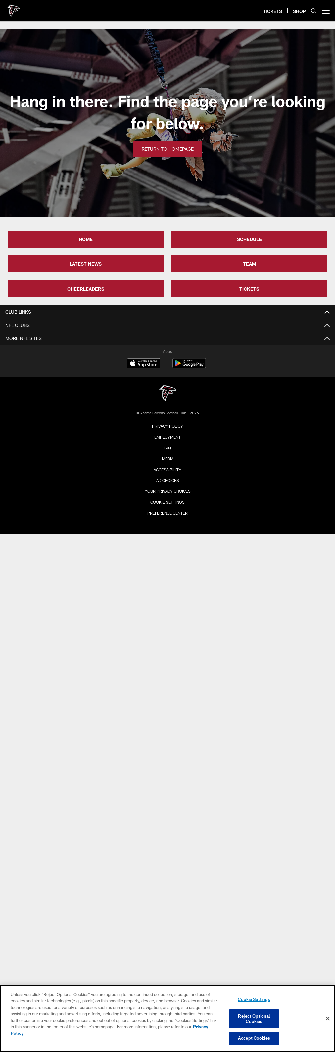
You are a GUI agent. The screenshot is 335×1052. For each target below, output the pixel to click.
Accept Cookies (254, 1038)
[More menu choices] (326, 11)
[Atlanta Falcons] (167, 393)
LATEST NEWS (86, 264)
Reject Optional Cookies (254, 1018)
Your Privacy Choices (168, 491)
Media (167, 458)
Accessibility (167, 469)
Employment (167, 437)
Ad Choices (167, 480)
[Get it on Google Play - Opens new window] (189, 366)
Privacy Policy (167, 426)
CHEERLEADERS (85, 289)
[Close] (327, 1018)
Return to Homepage (168, 149)
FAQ (167, 448)
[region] (167, 1018)
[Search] (313, 10)
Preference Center (167, 513)
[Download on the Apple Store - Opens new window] (143, 364)
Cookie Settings (167, 502)
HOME (86, 239)
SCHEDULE (249, 239)
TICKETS (249, 289)
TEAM (249, 264)
